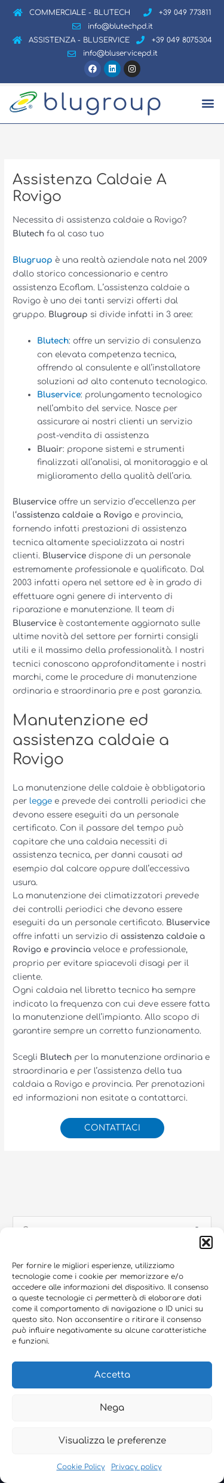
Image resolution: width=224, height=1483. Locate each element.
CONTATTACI (112, 1127)
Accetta (112, 1375)
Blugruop (33, 260)
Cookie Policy (81, 1467)
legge (41, 801)
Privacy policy (136, 1467)
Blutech (53, 340)
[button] (206, 1242)
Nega (112, 1408)
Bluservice (59, 394)
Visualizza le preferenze (112, 1441)
